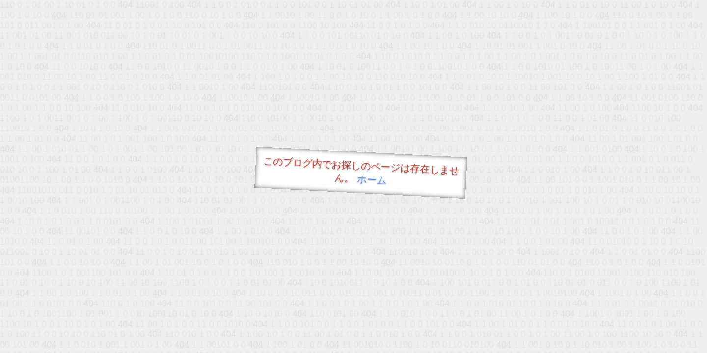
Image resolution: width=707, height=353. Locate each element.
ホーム (372, 180)
